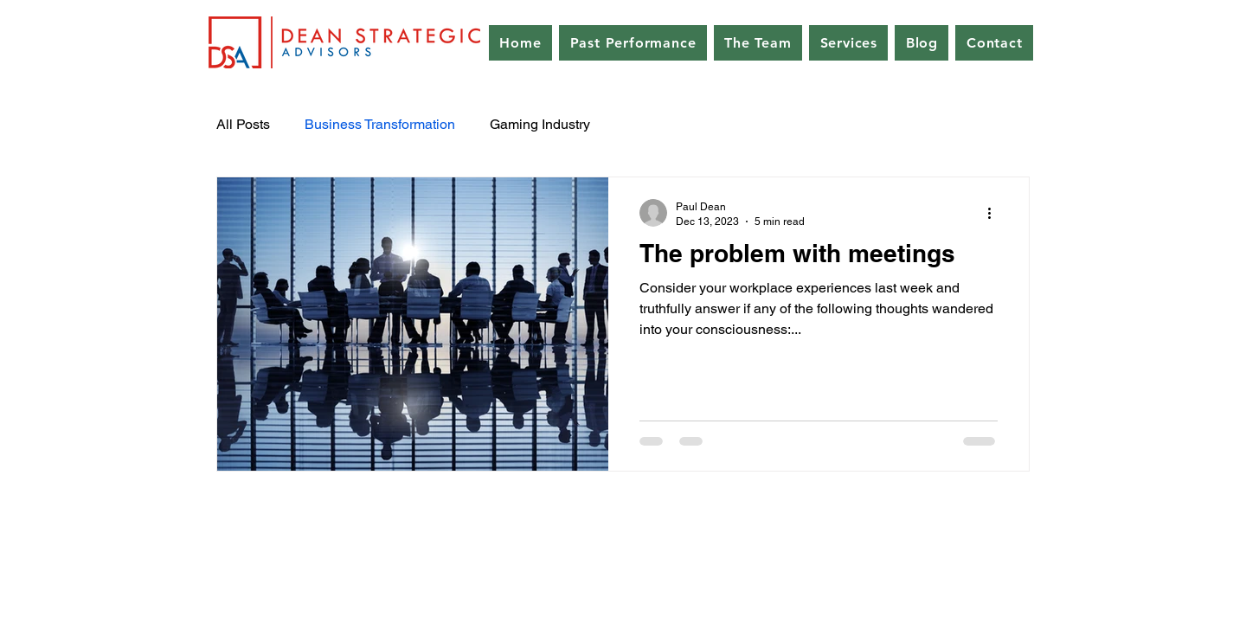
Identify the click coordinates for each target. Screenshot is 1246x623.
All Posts (243, 124)
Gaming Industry (540, 124)
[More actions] (995, 212)
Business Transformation (380, 124)
